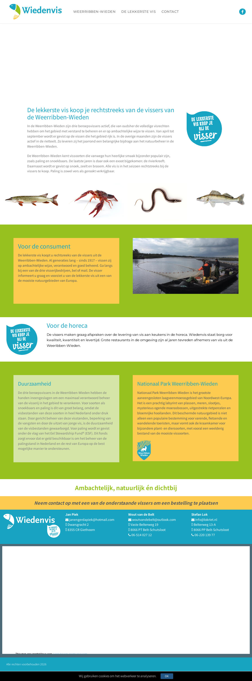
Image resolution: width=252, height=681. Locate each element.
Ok (168, 676)
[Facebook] (242, 12)
